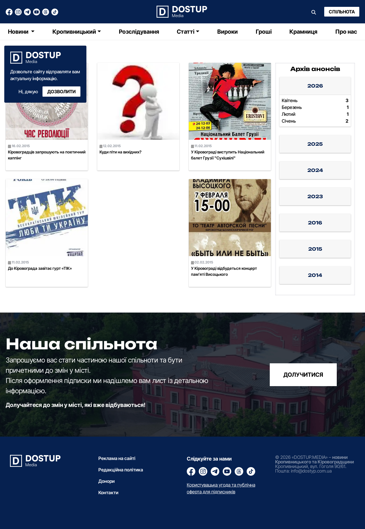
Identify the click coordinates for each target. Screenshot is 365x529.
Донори (106, 481)
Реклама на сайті (116, 458)
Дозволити (61, 91)
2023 (315, 196)
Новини (19, 31)
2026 (315, 86)
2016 (315, 223)
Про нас (346, 31)
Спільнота (342, 12)
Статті (185, 31)
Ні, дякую (28, 91)
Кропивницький (74, 31)
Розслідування (139, 31)
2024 (315, 170)
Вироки (227, 31)
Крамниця (303, 31)
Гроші (264, 31)
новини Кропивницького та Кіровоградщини (314, 459)
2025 (315, 144)
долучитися (303, 374)
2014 (315, 275)
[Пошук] (314, 11)
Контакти (108, 492)
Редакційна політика (120, 470)
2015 (315, 249)
